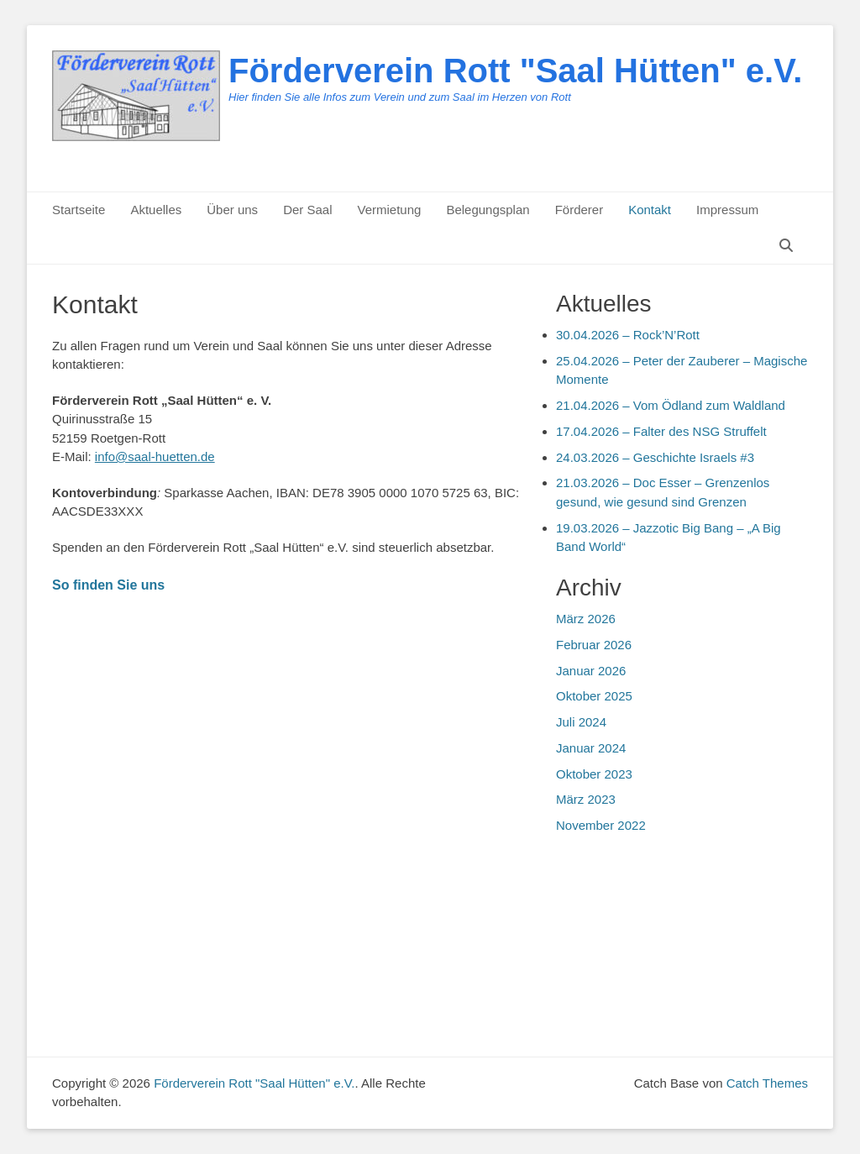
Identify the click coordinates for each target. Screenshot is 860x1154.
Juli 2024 (581, 722)
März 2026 (586, 618)
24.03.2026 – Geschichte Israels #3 (655, 457)
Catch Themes (767, 1083)
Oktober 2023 (594, 774)
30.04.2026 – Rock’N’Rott (628, 335)
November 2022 (601, 825)
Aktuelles (155, 209)
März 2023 (586, 799)
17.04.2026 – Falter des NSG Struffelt (661, 431)
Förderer (579, 209)
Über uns (232, 209)
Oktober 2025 (594, 696)
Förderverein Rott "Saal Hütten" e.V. (515, 70)
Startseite (78, 209)
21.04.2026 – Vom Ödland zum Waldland (670, 405)
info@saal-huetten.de (155, 456)
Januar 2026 (591, 671)
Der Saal (307, 209)
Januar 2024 (591, 748)
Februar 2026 (594, 644)
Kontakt (649, 209)
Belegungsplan (487, 209)
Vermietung (389, 209)
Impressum (727, 209)
